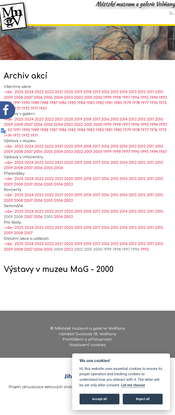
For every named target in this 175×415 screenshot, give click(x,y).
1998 (117, 107)
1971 (34, 118)
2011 (150, 102)
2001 (88, 107)
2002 (78, 107)
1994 (154, 107)
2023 (39, 102)
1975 (163, 113)
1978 (136, 113)
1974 (8, 145)
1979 (127, 113)
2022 (49, 102)
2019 (78, 102)
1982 (100, 113)
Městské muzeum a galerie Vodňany (135, 4)
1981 (109, 113)
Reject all (142, 399)
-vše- (8, 129)
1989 (35, 113)
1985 (72, 113)
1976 (154, 113)
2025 (18, 129)
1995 (144, 107)
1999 (107, 107)
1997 (126, 107)
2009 (8, 134)
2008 (18, 134)
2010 (159, 102)
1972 (25, 118)
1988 (44, 113)
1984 (81, 113)
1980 (118, 113)
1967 (43, 118)
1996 (135, 107)
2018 (87, 102)
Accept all (99, 399)
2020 (68, 102)
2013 (133, 102)
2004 (58, 107)
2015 (114, 102)
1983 (90, 113)
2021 (59, 102)
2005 (48, 107)
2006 (38, 107)
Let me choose (133, 385)
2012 (142, 102)
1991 (17, 140)
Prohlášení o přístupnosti (87, 341)
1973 (16, 145)
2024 (29, 102)
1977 (145, 113)
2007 (28, 107)
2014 (123, 102)
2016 (105, 102)
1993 (163, 107)
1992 (8, 140)
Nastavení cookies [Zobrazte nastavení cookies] (87, 347)
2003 (68, 107)
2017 (96, 102)
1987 (53, 113)
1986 (62, 113)
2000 (97, 107)
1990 (26, 113)
